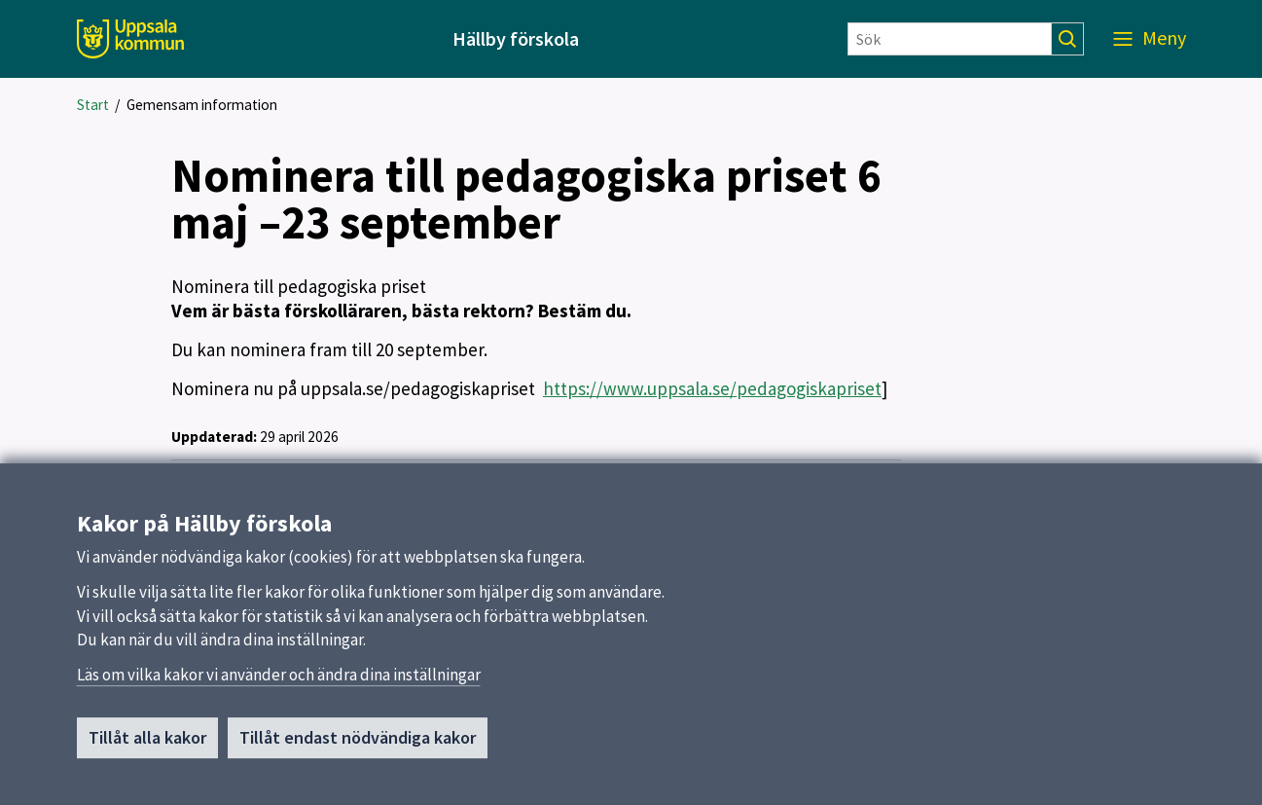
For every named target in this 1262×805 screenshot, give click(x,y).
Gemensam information (201, 104)
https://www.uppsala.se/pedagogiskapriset (712, 388)
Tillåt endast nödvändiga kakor (357, 744)
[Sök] (949, 38)
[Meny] (1149, 39)
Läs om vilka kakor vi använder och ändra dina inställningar (279, 681)
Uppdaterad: (214, 436)
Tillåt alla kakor (147, 744)
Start (93, 104)
